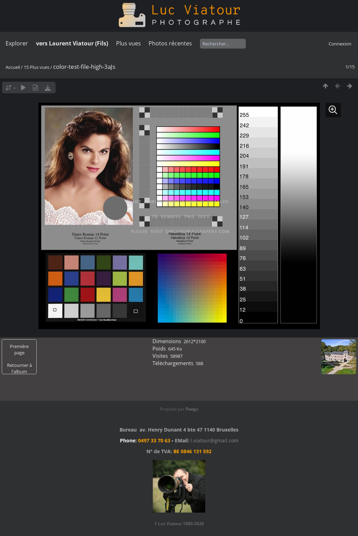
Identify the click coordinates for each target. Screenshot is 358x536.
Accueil (13, 67)
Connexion (340, 44)
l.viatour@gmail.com (214, 440)
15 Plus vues (36, 67)
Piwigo (192, 409)
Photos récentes (170, 43)
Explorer (17, 43)
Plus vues (128, 43)
